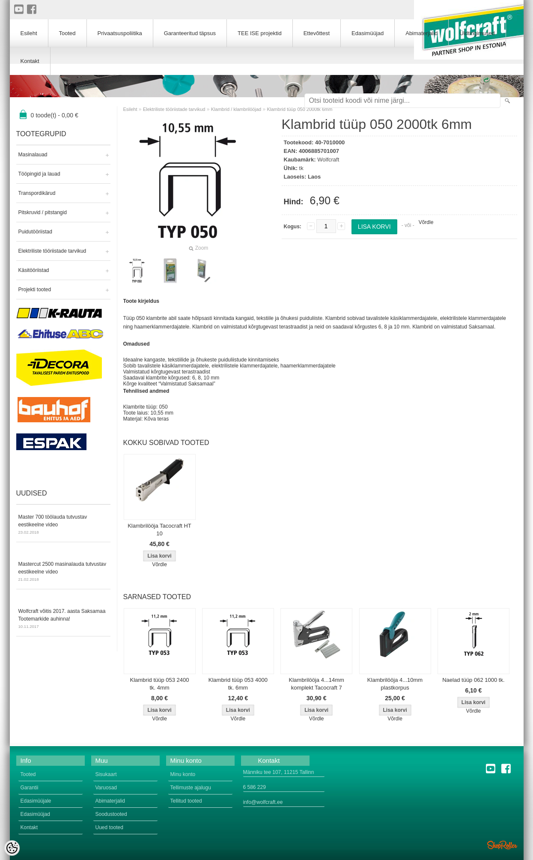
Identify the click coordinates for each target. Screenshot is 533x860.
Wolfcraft (328, 159)
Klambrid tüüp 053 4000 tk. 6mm (238, 684)
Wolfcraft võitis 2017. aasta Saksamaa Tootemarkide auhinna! (63, 619)
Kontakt (30, 61)
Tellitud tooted (186, 801)
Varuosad (106, 788)
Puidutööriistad (35, 232)
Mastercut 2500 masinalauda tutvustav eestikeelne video (63, 572)
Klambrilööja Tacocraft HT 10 (159, 530)
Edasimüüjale (36, 801)
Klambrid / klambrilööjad (236, 109)
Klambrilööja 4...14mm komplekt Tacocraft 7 (316, 684)
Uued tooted (109, 827)
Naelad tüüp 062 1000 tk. (473, 680)
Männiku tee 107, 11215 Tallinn (278, 772)
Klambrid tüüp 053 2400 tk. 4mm (159, 684)
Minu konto (183, 774)
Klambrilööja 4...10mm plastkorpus (395, 684)
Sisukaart (106, 774)
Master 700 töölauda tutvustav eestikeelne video (63, 525)
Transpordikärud (37, 193)
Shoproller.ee (502, 845)
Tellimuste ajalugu (190, 788)
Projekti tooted (34, 290)
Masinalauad (33, 155)
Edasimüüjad (367, 33)
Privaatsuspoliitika (120, 33)
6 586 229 (254, 787)
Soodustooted (111, 814)
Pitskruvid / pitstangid (42, 212)
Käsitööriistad (33, 270)
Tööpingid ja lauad (39, 174)
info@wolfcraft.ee (263, 802)
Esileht (130, 109)
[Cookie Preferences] (12, 848)
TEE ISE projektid (260, 33)
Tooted (67, 33)
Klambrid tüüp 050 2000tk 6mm (299, 109)
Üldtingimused (476, 33)
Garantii (30, 788)
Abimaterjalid (421, 33)
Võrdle (426, 222)
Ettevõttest (317, 33)
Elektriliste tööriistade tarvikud (52, 251)
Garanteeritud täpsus (190, 33)
